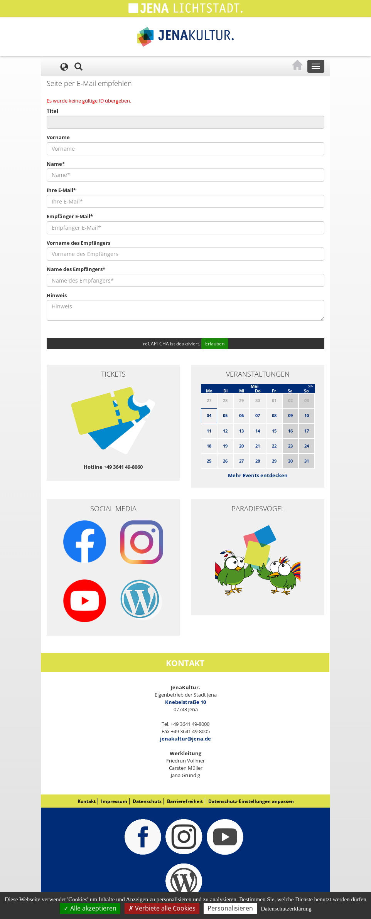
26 (225, 461)
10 (306, 415)
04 (209, 415)
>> (310, 386)
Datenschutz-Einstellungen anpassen (251, 801)
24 (306, 446)
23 (290, 446)
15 (274, 431)
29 (274, 461)
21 (257, 446)
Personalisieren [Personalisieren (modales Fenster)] (230, 908)
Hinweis (57, 295)
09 (290, 415)
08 (274, 415)
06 (241, 415)
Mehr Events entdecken (258, 475)
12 (225, 431)
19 (225, 446)
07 (257, 415)
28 (257, 461)
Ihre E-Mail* (61, 190)
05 (225, 415)
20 (241, 446)
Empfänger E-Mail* (70, 216)
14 (257, 431)
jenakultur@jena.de (185, 738)
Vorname (58, 137)
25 (209, 461)
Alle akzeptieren (90, 908)
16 (290, 431)
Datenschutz (147, 801)
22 (274, 446)
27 (241, 461)
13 (241, 431)
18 (209, 446)
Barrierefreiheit (185, 801)
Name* (56, 164)
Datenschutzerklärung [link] (286, 909)
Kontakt (87, 801)
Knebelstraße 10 (185, 702)
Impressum (114, 801)
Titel (52, 111)
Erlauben (214, 343)
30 (290, 461)
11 (209, 431)
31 (306, 461)
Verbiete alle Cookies (162, 908)
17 (306, 431)
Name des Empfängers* (76, 269)
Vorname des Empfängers (78, 243)
